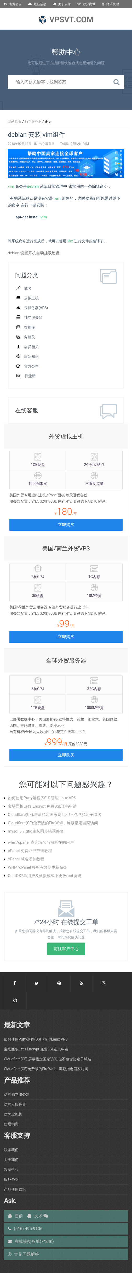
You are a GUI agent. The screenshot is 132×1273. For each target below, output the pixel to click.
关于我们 (11, 1160)
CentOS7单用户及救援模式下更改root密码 (44, 875)
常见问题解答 (23, 1254)
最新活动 (37, 4)
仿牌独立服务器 (17, 1094)
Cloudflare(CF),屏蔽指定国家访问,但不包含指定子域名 (54, 814)
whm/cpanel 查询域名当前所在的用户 (41, 842)
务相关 (29, 337)
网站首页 (14, 122)
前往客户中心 (66, 948)
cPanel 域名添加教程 (26, 859)
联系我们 (11, 1150)
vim (86, 144)
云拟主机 (31, 298)
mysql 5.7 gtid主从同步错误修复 (36, 831)
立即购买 (66, 524)
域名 (27, 288)
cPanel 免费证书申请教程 (30, 850)
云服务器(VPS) (36, 308)
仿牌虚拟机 (13, 1114)
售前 (15, 1215)
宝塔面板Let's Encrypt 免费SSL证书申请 (42, 806)
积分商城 (86, 4)
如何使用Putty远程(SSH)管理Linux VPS (42, 798)
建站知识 (31, 356)
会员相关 (31, 347)
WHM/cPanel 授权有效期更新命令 (37, 867)
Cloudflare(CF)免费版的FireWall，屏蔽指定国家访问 (53, 823)
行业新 (30, 376)
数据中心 (11, 1169)
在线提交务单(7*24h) (31, 1241)
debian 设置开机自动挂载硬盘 (34, 253)
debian (76, 144)
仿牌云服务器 (15, 1104)
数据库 (29, 327)
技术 (34, 1215)
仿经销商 (11, 1124)
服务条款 (11, 1179)
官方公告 (13, 4)
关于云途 (62, 4)
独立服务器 (33, 122)
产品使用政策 (15, 1189)
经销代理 (110, 4)
